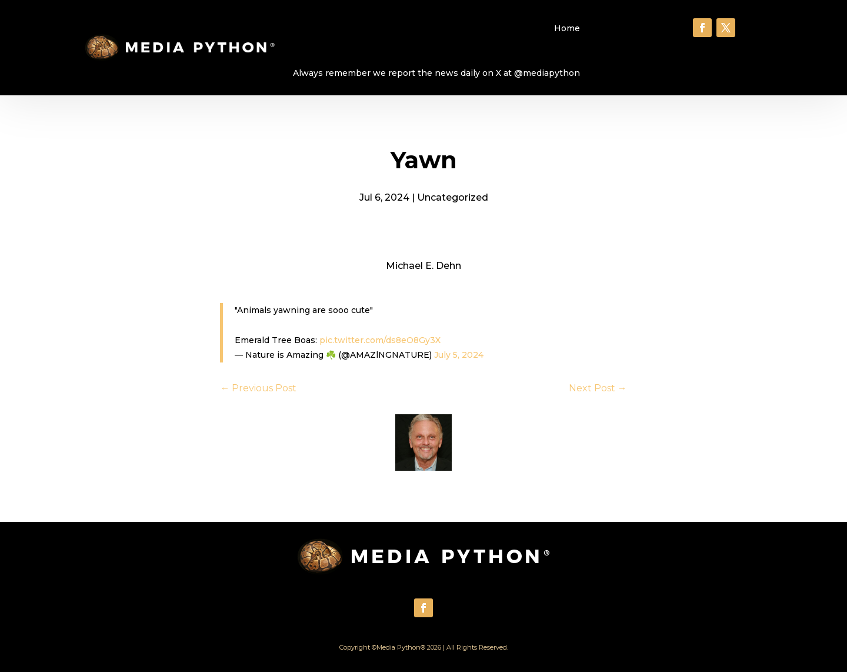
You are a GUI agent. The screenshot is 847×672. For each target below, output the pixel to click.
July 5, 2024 (458, 355)
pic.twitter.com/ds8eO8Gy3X (380, 340)
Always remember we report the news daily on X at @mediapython (436, 73)
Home (567, 28)
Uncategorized (452, 197)
